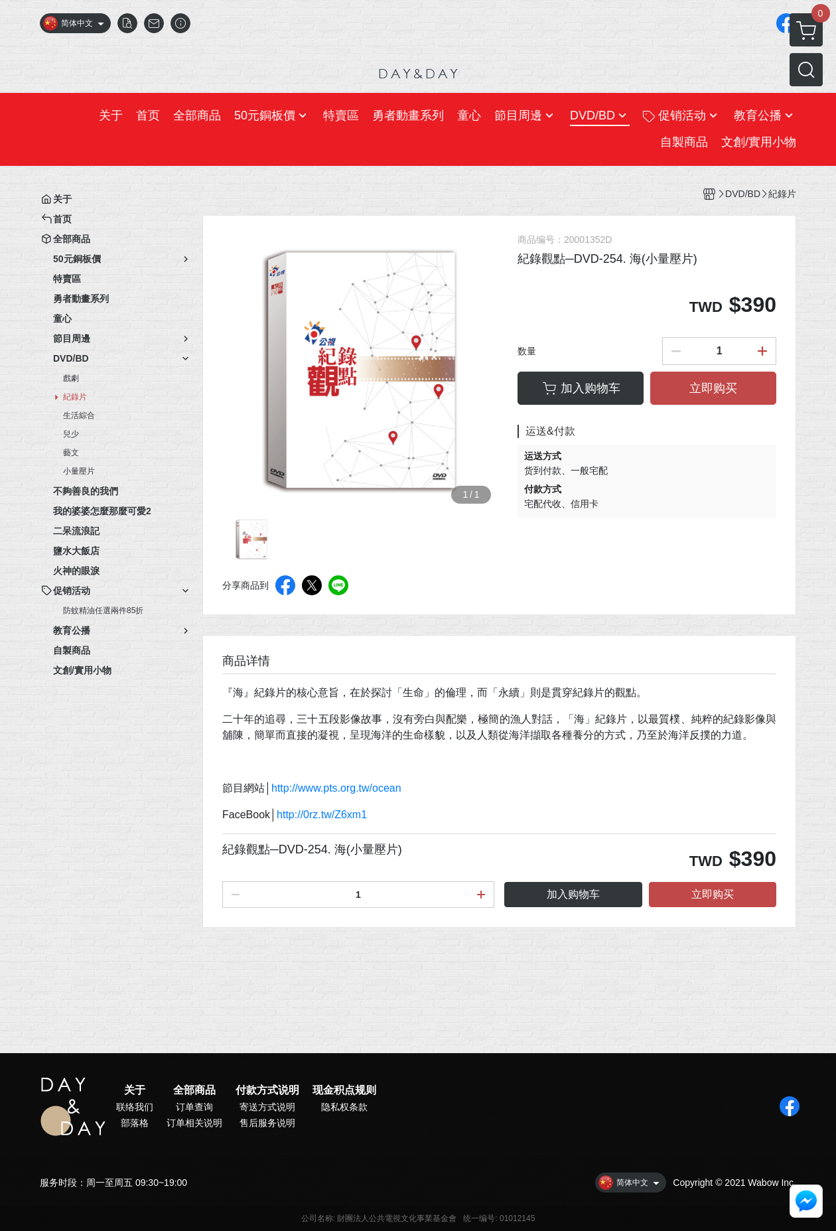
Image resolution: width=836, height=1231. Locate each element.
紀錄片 (75, 396)
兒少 (71, 434)
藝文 (71, 452)
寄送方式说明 (267, 1107)
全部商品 (194, 1090)
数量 (527, 351)
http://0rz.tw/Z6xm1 (322, 814)
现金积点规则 (344, 1090)
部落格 (135, 1122)
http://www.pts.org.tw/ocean (336, 788)
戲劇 (71, 378)
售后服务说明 (267, 1122)
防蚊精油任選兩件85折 (103, 610)
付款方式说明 (267, 1090)
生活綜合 (79, 415)
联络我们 (134, 1107)
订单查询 (194, 1107)
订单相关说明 (194, 1122)
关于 (134, 1090)
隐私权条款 (344, 1107)
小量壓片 (79, 471)
